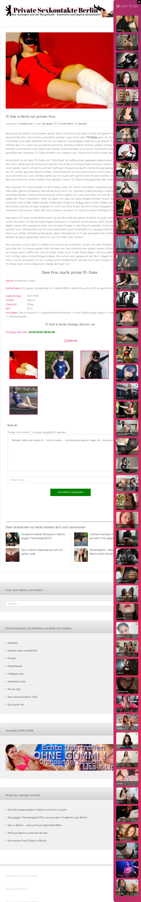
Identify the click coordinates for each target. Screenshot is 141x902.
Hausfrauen (15, 666)
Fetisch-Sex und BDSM (22, 650)
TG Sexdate (81, 123)
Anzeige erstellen (17, 889)
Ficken (12, 658)
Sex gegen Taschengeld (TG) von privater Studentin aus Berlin (47, 817)
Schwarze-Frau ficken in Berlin (27, 840)
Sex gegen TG (49, 123)
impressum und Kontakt (21, 876)
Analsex (12, 643)
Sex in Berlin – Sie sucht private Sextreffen (35, 825)
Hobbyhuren (26, 123)
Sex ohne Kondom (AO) (23, 697)
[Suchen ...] (68, 603)
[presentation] (35, 508)
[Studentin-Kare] (70, 70)
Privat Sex (14, 689)
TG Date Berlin (66, 123)
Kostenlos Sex (17, 681)
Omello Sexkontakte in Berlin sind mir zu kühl (37, 809)
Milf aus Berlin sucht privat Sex (27, 833)
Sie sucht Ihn (16, 704)
